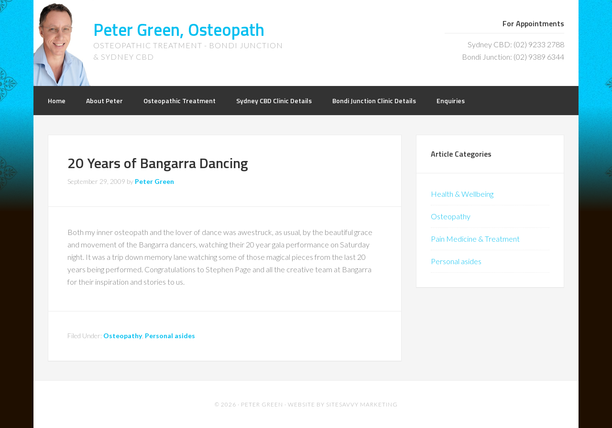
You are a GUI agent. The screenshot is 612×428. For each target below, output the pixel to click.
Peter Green (262, 404)
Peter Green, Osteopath (178, 29)
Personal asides (170, 336)
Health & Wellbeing (462, 193)
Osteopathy (122, 336)
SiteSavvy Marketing (362, 404)
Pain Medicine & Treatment (475, 238)
